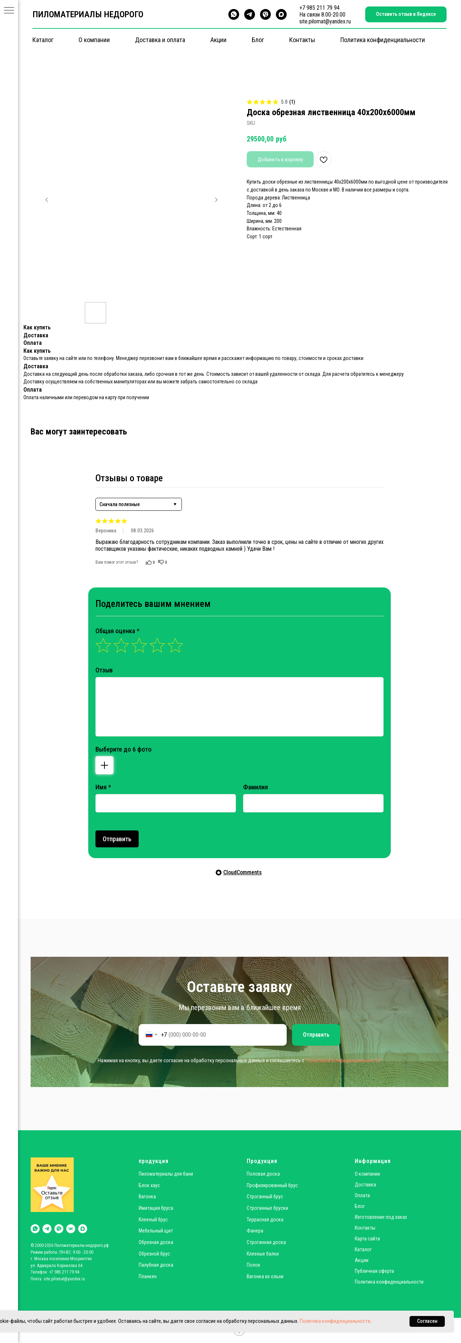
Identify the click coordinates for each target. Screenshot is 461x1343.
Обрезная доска (156, 1242)
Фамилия (255, 787)
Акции (218, 40)
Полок (253, 1265)
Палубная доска (156, 1265)
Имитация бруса (156, 1208)
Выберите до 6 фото (123, 749)
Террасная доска (265, 1219)
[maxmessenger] (281, 14)
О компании (94, 40)
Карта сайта (367, 1238)
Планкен (148, 1276)
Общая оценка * (117, 631)
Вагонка (147, 1196)
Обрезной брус (154, 1254)
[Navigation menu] (9, 10)
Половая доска (263, 1174)
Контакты (302, 40)
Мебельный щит (156, 1231)
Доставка (365, 1184)
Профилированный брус (272, 1185)
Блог (258, 40)
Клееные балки (263, 1254)
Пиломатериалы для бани (166, 1174)
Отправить (117, 839)
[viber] (265, 14)
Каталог (42, 40)
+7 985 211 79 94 (319, 7)
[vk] (70, 1228)
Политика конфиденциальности (382, 40)
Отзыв (104, 670)
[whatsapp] (233, 14)
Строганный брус (265, 1196)
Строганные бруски (267, 1208)
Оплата (362, 1195)
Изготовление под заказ (381, 1217)
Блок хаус (149, 1185)
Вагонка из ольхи (265, 1276)
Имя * (103, 787)
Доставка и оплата (160, 40)
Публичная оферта (374, 1271)
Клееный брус (153, 1219)
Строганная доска (266, 1242)
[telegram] (249, 14)
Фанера (255, 1231)
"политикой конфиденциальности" (343, 1060)
